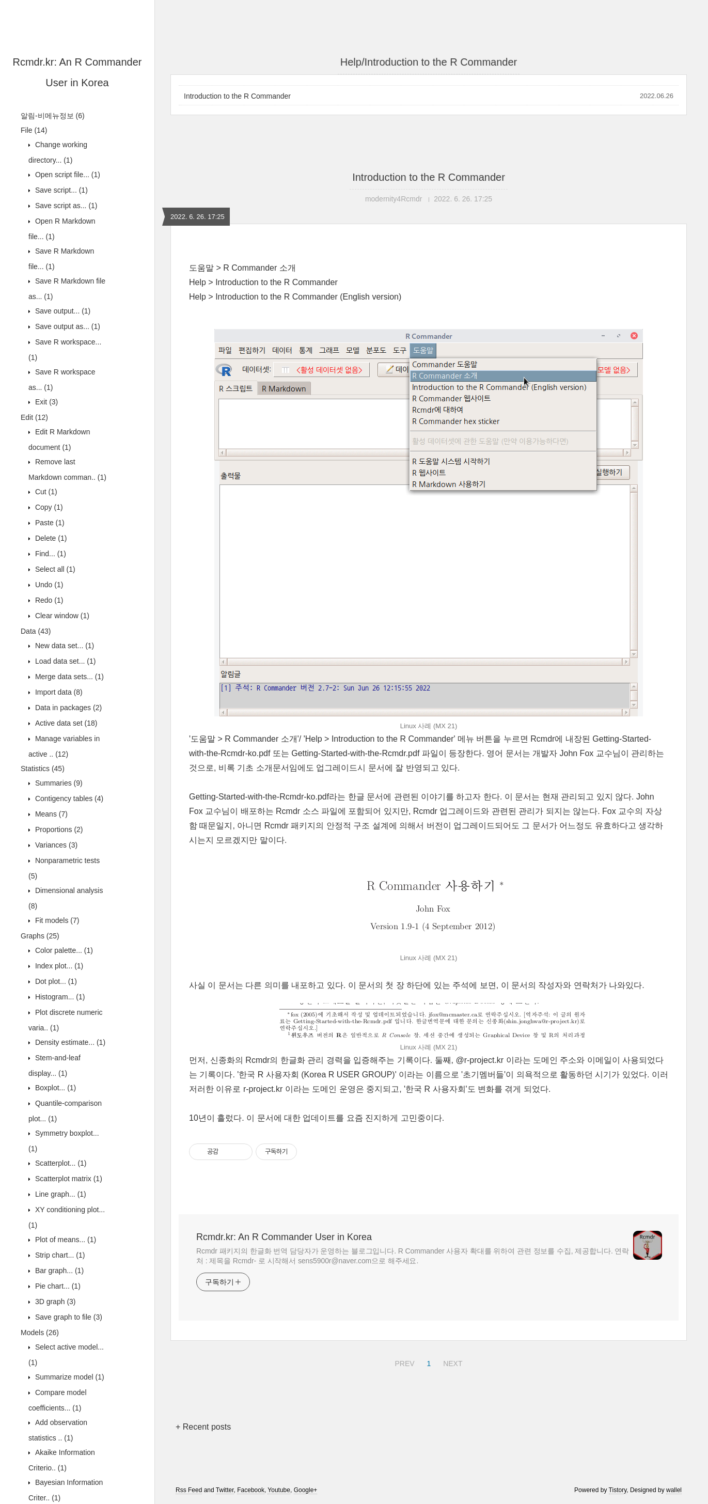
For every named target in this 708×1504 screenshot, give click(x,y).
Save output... (61, 311)
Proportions (58, 829)
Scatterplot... (60, 1163)
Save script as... (65, 205)
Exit (45, 402)
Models (40, 1332)
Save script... (60, 190)
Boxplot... (54, 1088)
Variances (55, 845)
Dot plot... (55, 981)
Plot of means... (64, 1239)
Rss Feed (189, 1490)
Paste (49, 523)
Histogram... (59, 997)
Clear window (61, 616)
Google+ (306, 1490)
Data (36, 631)
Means (50, 814)
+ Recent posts (203, 1426)
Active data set (65, 723)
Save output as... (66, 326)
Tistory (618, 1490)
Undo (48, 585)
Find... (49, 554)
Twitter (225, 1490)
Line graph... (59, 1194)
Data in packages (67, 707)
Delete (50, 538)
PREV (403, 1362)
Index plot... (58, 966)
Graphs (40, 936)
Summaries (58, 783)
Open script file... (66, 174)
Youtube (279, 1490)
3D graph (54, 1301)
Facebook (250, 1490)
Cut (45, 492)
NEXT (451, 1362)
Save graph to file (67, 1317)
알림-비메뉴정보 (53, 116)
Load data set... (64, 661)
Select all (54, 569)
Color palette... (63, 950)
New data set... (63, 645)
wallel (674, 1490)
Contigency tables (68, 798)
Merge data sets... (68, 676)
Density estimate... (69, 1042)
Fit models (56, 920)
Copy (48, 507)
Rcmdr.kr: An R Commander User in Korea (284, 1237)
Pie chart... (57, 1286)
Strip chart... (59, 1255)
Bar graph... (58, 1270)
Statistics (43, 768)
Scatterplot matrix (67, 1178)
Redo (48, 600)
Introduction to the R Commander (237, 96)
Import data (58, 692)
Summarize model (68, 1377)
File (34, 130)
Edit (34, 417)
